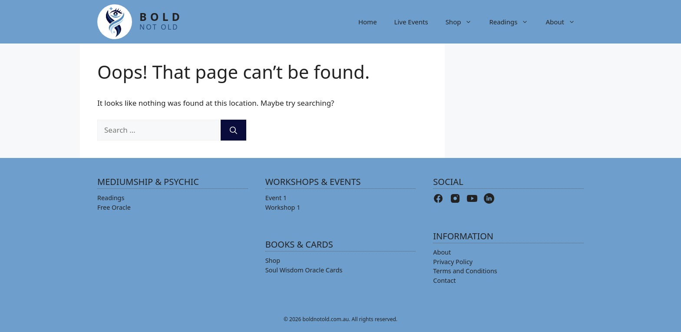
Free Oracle (114, 207)
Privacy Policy (453, 262)
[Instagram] (455, 198)
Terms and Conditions (465, 271)
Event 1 (276, 198)
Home (367, 21)
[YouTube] (472, 198)
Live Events (411, 21)
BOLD (161, 20)
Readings (513, 22)
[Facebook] (438, 198)
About (564, 22)
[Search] (233, 130)
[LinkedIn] (489, 198)
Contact (444, 280)
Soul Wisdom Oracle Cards (304, 270)
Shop (463, 22)
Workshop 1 (283, 207)
